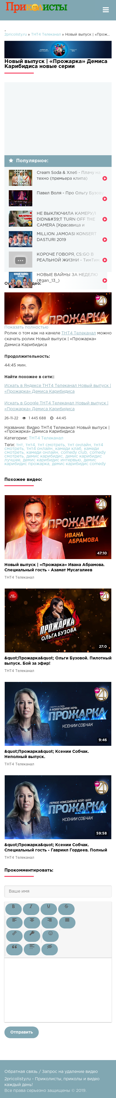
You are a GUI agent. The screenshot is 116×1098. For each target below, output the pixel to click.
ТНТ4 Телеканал (78, 333)
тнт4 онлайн (39, 449)
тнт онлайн (79, 445)
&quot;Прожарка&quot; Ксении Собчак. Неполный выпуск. (46, 754)
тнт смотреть (51, 445)
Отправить (21, 1032)
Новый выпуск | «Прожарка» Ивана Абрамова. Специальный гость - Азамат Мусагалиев (54, 567)
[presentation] (13, 909)
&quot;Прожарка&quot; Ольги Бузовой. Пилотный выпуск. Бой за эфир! (58, 661)
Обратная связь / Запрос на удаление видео (51, 1071)
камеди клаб (68, 449)
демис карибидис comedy (79, 464)
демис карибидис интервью (52, 460)
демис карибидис (44, 456)
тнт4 (30, 445)
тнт (19, 445)
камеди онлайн (42, 452)
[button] (13, 909)
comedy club (74, 452)
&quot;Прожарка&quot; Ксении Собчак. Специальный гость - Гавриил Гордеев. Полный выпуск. (55, 848)
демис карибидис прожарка (50, 462)
